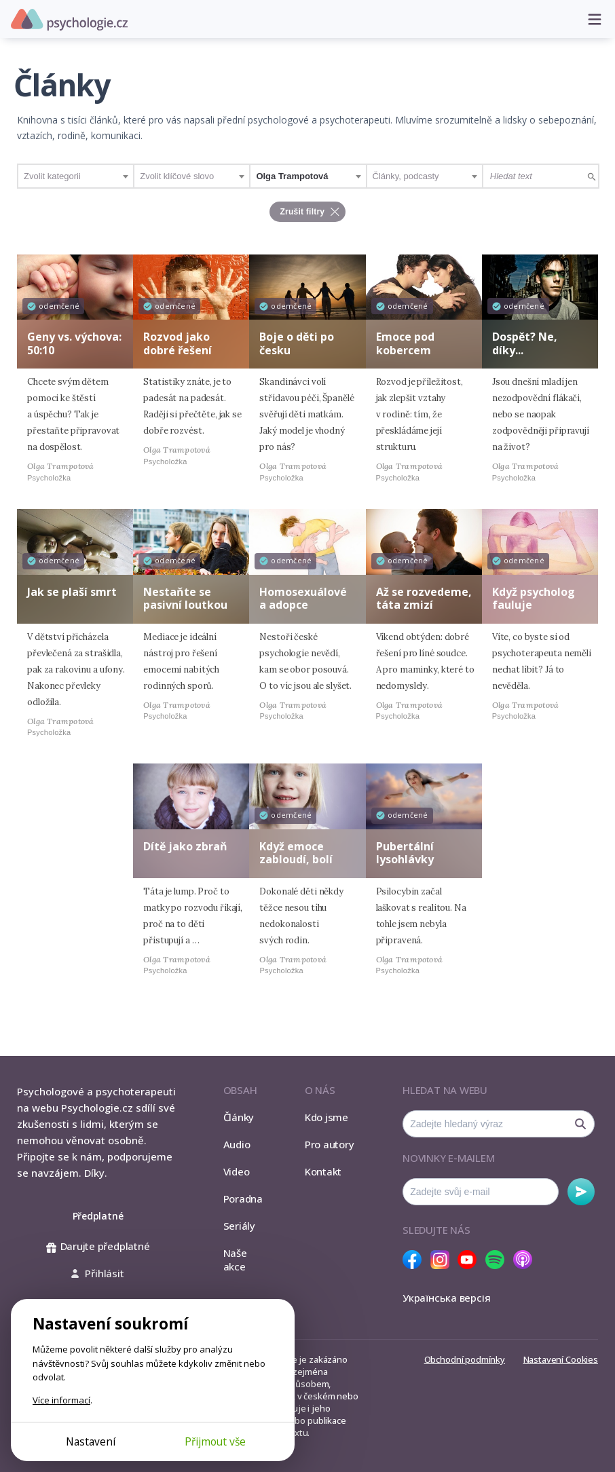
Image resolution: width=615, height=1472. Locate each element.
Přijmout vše (215, 1441)
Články (239, 1117)
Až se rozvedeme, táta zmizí (424, 598)
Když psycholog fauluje (533, 598)
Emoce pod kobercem (405, 343)
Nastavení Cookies (560, 1359)
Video (236, 1171)
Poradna (243, 1198)
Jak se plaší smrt (72, 591)
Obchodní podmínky (464, 1359)
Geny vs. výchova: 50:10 (74, 343)
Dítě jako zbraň (185, 846)
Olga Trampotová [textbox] (292, 176)
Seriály (239, 1225)
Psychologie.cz (69, 19)
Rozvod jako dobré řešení (177, 343)
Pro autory (329, 1144)
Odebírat (581, 1191)
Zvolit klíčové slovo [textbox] (177, 176)
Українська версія (446, 1297)
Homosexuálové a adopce (303, 598)
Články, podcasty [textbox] (406, 176)
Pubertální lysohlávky (405, 853)
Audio (236, 1144)
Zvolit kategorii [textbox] (52, 176)
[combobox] (75, 176)
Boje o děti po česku (296, 343)
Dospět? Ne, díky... (524, 343)
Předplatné (98, 1215)
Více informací (61, 1400)
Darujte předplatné (98, 1246)
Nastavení (90, 1441)
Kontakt (323, 1171)
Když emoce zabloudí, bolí (296, 853)
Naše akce (235, 1259)
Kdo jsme (326, 1117)
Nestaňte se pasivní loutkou (185, 598)
